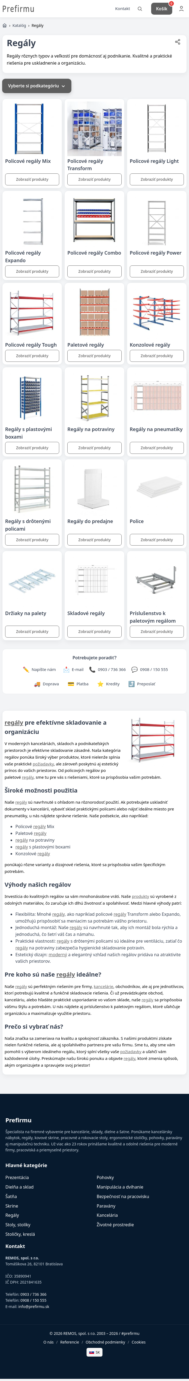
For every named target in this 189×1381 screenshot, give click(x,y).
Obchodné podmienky (105, 1344)
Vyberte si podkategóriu (36, 88)
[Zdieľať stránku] (177, 45)
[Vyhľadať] (139, 9)
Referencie (69, 1344)
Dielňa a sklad (19, 1189)
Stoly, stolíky (17, 1227)
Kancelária (107, 1218)
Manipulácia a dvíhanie (120, 1189)
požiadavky (43, 766)
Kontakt (122, 9)
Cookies (138, 1344)
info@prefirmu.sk (33, 1308)
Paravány (106, 1208)
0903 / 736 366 (34, 1296)
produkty (140, 898)
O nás (48, 1344)
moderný (58, 957)
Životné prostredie (115, 1227)
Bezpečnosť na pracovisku (123, 1199)
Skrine (11, 1208)
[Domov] (4, 27)
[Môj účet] (181, 9)
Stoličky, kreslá (20, 1236)
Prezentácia (17, 1180)
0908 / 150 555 (34, 1302)
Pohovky (105, 1180)
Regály (12, 1218)
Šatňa (11, 1199)
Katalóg (19, 27)
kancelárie (103, 988)
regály (14, 724)
